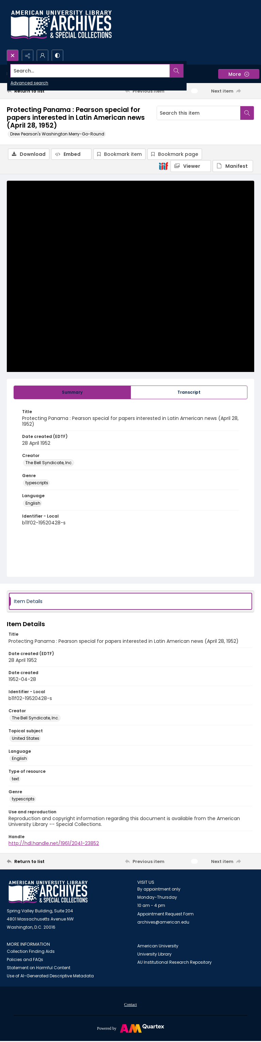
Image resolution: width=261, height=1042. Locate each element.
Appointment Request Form (165, 914)
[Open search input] (12, 55)
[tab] (72, 392)
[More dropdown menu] (238, 74)
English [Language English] (32, 503)
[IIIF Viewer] (190, 166)
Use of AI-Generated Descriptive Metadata (50, 976)
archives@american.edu (163, 922)
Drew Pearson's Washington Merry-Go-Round (57, 134)
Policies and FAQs (25, 960)
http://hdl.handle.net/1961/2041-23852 (53, 843)
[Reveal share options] (27, 55)
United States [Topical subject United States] (25, 739)
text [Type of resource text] (15, 779)
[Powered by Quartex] (130, 1028)
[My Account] (42, 55)
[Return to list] (39, 91)
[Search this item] (198, 113)
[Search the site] (105, 70)
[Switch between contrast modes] (57, 55)
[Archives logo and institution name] (61, 24)
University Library (154, 954)
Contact (130, 1005)
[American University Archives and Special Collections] (48, 892)
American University (157, 946)
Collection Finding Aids (31, 952)
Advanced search (29, 83)
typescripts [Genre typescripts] (36, 483)
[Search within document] (247, 113)
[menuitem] (130, 1004)
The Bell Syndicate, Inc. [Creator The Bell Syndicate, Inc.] (49, 463)
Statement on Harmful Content (38, 968)
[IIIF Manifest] (232, 166)
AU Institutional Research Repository (174, 962)
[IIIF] (163, 166)
